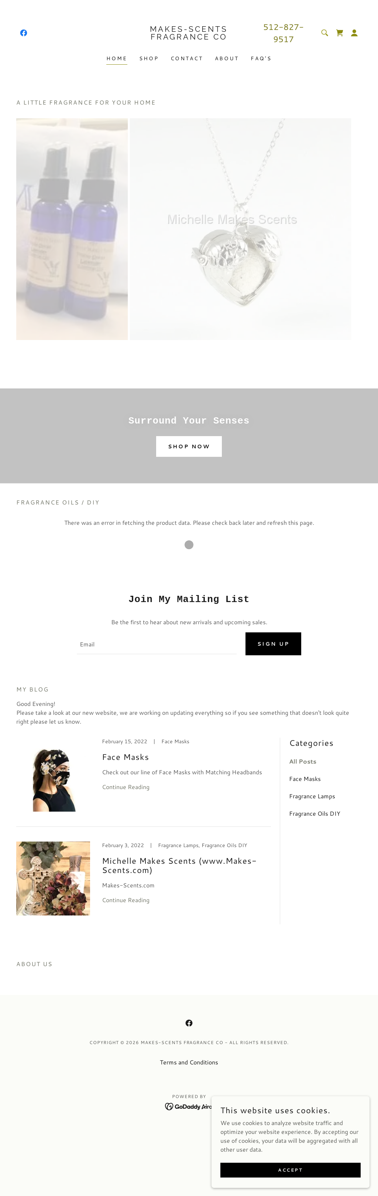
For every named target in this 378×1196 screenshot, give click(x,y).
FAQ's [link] (261, 58)
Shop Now (189, 446)
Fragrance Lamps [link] (312, 796)
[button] (354, 33)
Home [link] (116, 58)
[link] (23, 33)
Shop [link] (149, 58)
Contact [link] (187, 58)
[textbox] (157, 644)
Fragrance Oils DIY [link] (314, 813)
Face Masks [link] (305, 779)
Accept (295, 1169)
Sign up (273, 644)
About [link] (227, 58)
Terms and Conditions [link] (189, 1062)
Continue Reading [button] (126, 787)
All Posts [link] (302, 761)
